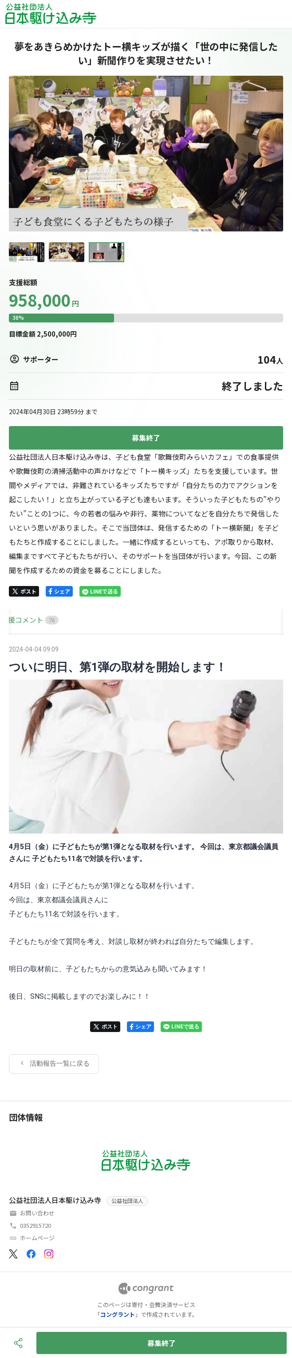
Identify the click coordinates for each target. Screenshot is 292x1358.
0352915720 (35, 1225)
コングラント (117, 1314)
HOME (19, 619)
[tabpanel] (146, 858)
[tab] (19, 619)
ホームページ (37, 1238)
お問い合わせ (37, 1213)
